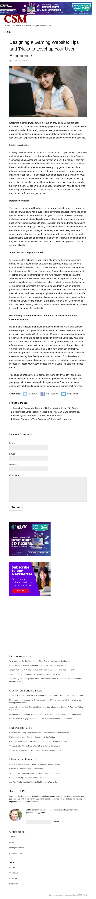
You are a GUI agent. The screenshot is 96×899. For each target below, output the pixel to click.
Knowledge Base (16, 853)
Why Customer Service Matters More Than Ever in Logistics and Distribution (39, 661)
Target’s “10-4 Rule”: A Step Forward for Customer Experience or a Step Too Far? (41, 670)
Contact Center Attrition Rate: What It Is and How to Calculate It (34, 746)
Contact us (13, 873)
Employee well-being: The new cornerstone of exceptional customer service (39, 733)
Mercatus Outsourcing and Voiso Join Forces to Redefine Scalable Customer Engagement (45, 714)
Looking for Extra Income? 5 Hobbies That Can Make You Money (46, 412)
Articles (12, 837)
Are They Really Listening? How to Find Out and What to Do (33, 782)
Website (13, 464)
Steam (82, 164)
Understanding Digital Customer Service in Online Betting (32, 737)
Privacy (12, 867)
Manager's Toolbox (16, 848)
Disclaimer (13, 884)
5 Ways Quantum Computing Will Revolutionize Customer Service (35, 674)
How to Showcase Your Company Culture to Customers (42, 419)
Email (12, 454)
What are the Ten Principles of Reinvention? (26, 769)
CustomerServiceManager (46, 334)
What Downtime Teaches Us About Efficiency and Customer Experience (37, 665)
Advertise (13, 878)
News (11, 842)
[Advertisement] (48, 626)
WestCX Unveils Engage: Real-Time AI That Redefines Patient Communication (40, 719)
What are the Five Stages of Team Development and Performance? (35, 764)
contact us (58, 810)
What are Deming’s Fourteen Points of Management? (30, 778)
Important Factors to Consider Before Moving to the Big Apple (45, 408)
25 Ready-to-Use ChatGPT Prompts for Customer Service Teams (35, 750)
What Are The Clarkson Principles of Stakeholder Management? (34, 773)
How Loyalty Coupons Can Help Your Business (37, 415)
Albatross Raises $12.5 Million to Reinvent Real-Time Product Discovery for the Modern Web (46, 695)
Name (13, 443)
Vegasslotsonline (72, 293)
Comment (14, 475)
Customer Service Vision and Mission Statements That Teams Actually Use (39, 741)
